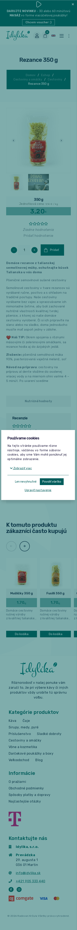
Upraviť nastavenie (38, 490)
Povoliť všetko (51, 481)
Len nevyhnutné (26, 481)
